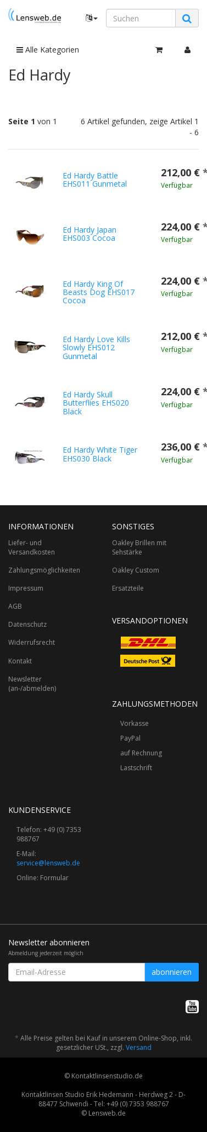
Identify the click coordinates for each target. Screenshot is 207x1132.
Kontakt (20, 661)
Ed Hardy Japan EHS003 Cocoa (89, 233)
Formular (54, 877)
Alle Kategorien (47, 49)
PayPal (130, 738)
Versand (139, 1047)
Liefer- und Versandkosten (31, 547)
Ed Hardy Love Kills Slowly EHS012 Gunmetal (96, 347)
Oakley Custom (135, 570)
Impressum (25, 588)
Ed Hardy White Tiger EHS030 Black (100, 453)
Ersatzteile (128, 588)
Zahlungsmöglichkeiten (44, 570)
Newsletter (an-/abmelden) (32, 683)
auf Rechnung (141, 753)
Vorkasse (134, 723)
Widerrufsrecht (31, 642)
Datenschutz (27, 624)
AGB (15, 606)
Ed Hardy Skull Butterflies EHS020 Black (96, 403)
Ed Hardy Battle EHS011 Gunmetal (95, 179)
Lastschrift (136, 767)
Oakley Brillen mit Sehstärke (139, 547)
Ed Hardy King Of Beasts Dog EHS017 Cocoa (99, 292)
